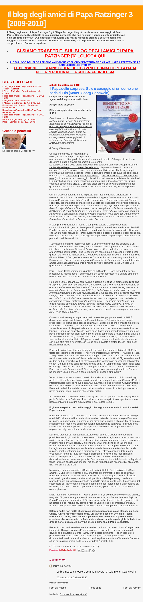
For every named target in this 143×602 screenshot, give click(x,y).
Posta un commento (58, 583)
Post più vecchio (132, 587)
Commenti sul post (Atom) (73, 594)
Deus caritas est (118, 470)
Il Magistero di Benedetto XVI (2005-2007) (22, 103)
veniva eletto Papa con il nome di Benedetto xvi (74, 167)
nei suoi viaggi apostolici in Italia (82, 175)
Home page (95, 587)
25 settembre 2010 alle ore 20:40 (72, 577)
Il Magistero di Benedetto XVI (16, 100)
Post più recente (57, 587)
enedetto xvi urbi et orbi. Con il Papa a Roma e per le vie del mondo (70, 126)
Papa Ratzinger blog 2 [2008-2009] (18, 119)
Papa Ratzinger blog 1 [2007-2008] (18, 122)
